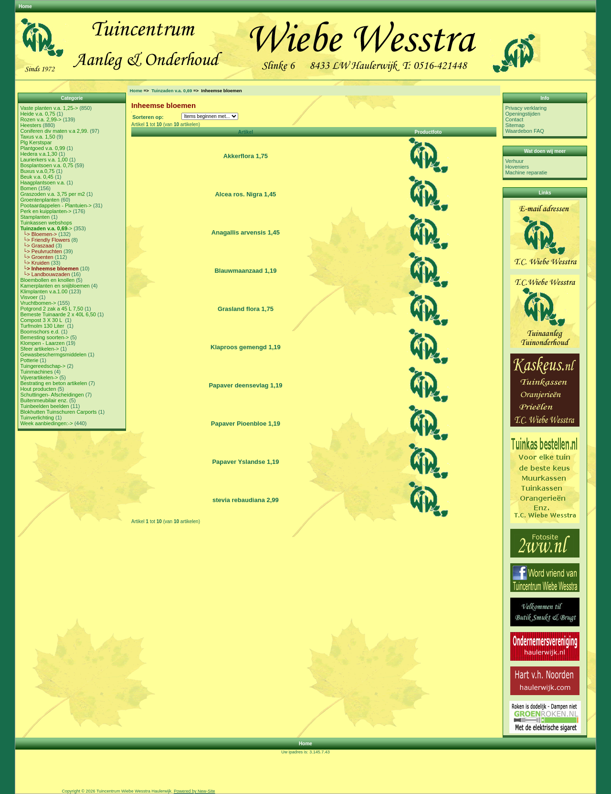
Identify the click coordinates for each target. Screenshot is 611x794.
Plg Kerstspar (36, 142)
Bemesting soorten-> (44, 337)
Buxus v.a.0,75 (37, 171)
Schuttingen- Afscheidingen (52, 394)
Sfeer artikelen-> (39, 349)
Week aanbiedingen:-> (46, 423)
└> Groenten (36, 257)
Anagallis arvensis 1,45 (245, 232)
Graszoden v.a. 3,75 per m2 (52, 194)
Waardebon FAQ (524, 131)
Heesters (30, 125)
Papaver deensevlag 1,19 (245, 385)
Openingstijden (522, 114)
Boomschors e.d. (40, 331)
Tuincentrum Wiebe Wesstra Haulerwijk (133, 791)
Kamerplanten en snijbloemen (55, 286)
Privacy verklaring (526, 108)
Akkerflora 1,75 (245, 156)
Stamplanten (35, 217)
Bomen (28, 188)
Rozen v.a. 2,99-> (40, 119)
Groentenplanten (39, 200)
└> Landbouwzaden (45, 274)
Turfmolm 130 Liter (42, 326)
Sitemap (514, 125)
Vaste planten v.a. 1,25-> (49, 108)
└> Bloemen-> (38, 234)
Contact (514, 119)
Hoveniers (517, 167)
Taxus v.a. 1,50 (37, 136)
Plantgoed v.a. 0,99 (42, 148)
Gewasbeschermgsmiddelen (53, 354)
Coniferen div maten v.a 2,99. (54, 131)
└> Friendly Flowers (45, 240)
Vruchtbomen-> (38, 303)
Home (25, 6)
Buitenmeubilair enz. (44, 400)
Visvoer (28, 297)
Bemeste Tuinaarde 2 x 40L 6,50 (58, 314)
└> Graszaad (37, 245)
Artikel (245, 132)
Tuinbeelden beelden (44, 406)
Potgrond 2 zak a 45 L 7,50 (51, 308)
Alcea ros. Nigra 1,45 (245, 194)
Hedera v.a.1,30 (38, 154)
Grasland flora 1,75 (246, 308)
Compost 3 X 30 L (41, 320)
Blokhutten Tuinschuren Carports (58, 412)
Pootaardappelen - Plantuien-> (56, 205)
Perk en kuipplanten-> (45, 211)
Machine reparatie (526, 172)
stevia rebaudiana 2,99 (245, 500)
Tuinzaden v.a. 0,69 (171, 90)
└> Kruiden (34, 263)
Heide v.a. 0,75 (37, 114)
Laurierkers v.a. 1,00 (43, 159)
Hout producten (38, 389)
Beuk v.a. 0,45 (36, 177)
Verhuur (514, 161)
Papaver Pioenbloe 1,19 (245, 423)
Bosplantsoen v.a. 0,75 (46, 165)
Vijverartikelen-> (39, 377)
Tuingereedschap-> (42, 366)
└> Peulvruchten (41, 251)
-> (46, 228)
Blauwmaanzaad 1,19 (245, 270)
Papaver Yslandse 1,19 (245, 461)
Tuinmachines (36, 372)
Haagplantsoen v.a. (42, 182)
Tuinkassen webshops (46, 222)
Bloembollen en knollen (47, 280)
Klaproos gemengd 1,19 (246, 347)
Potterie (29, 360)
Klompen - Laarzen (42, 343)
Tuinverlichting (37, 417)
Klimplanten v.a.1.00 (43, 291)
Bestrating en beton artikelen (53, 383)
